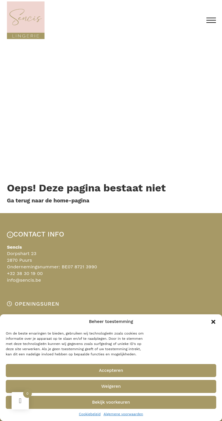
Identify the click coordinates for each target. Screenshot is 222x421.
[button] (213, 322)
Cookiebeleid (90, 414)
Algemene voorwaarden (123, 414)
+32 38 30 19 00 (25, 273)
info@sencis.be (24, 280)
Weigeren (111, 386)
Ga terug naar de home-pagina (48, 200)
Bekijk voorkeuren (111, 402)
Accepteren (111, 370)
